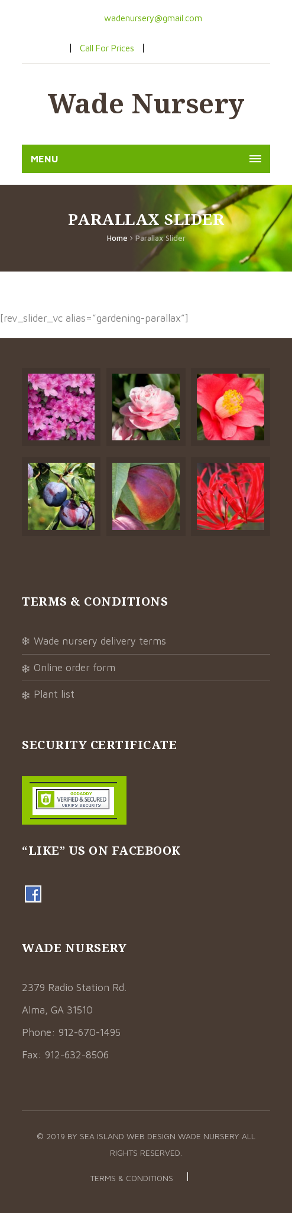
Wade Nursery (146, 103)
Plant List (54, 694)
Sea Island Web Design (129, 1136)
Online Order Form (74, 667)
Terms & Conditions (131, 1178)
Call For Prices (107, 48)
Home (117, 238)
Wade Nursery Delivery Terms (100, 641)
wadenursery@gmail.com (152, 18)
